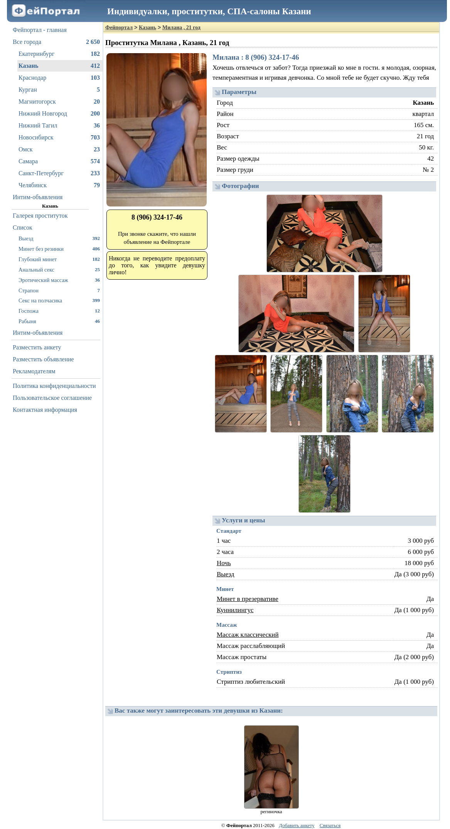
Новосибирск (59, 137)
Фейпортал (119, 27)
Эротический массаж (59, 279)
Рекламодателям (34, 371)
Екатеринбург (59, 54)
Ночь (224, 563)
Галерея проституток (40, 215)
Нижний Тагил (59, 125)
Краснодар (59, 78)
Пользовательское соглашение (52, 397)
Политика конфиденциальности (54, 386)
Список (22, 227)
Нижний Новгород (59, 113)
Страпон (59, 290)
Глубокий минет (59, 259)
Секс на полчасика (59, 300)
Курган (59, 90)
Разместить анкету (37, 347)
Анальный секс (59, 269)
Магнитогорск (59, 101)
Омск (59, 149)
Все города (56, 42)
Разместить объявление (43, 359)
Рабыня (59, 321)
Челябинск (59, 185)
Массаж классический (248, 634)
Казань (59, 66)
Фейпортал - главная (40, 30)
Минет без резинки (59, 248)
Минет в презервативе (247, 598)
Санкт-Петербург (59, 173)
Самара (59, 161)
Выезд (59, 238)
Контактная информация (45, 409)
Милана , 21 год (181, 27)
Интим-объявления (37, 197)
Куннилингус (235, 610)
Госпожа (59, 310)
